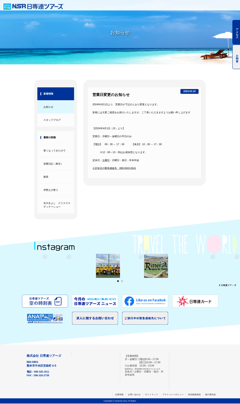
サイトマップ (151, 395)
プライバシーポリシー (172, 395)
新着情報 (48, 93)
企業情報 (118, 395)
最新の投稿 (49, 137)
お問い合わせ (133, 395)
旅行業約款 (210, 395)
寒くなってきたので (54, 150)
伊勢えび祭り (50, 190)
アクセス (237, 32)
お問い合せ (237, 57)
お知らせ (48, 107)
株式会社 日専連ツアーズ (44, 356)
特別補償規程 (194, 395)
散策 (45, 177)
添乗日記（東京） (53, 164)
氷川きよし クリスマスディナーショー (56, 205)
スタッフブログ (52, 120)
